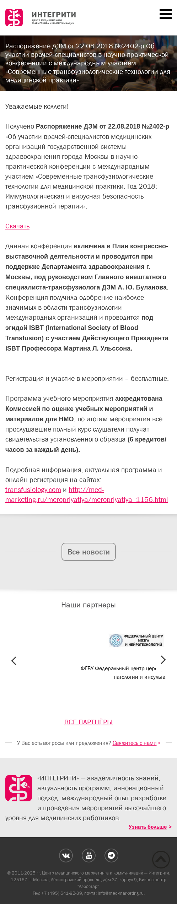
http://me (83, 489)
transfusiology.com (33, 489)
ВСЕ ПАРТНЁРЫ (88, 722)
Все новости (89, 551)
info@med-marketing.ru (121, 893)
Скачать (17, 226)
